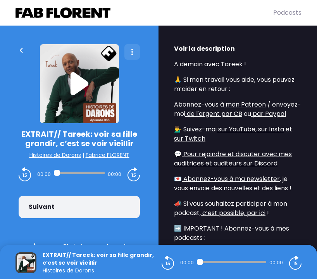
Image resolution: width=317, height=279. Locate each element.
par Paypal (268, 113)
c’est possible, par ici (233, 212)
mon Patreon (245, 104)
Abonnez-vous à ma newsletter (231, 178)
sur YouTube (236, 129)
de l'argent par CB (213, 113)
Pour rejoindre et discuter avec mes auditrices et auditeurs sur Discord (233, 159)
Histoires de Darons (55, 155)
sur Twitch (189, 138)
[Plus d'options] (132, 52)
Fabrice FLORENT (107, 155)
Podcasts (287, 12)
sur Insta (270, 129)
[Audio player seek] (79, 173)
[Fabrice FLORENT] (144, 12)
